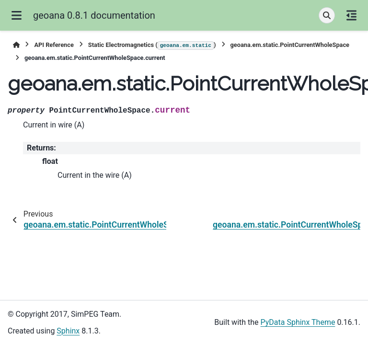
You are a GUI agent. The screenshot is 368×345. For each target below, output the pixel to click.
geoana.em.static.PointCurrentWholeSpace (289, 44)
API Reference (53, 44)
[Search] (327, 15)
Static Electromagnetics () (152, 45)
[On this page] (351, 15)
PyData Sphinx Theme (298, 322)
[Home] (16, 45)
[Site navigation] (16, 15)
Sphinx (68, 330)
